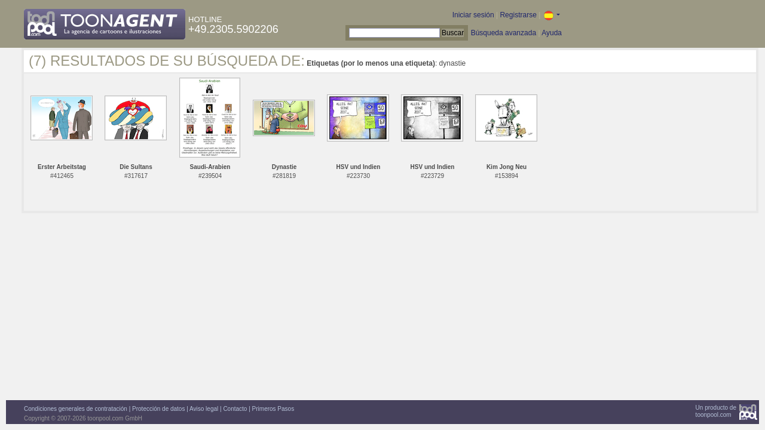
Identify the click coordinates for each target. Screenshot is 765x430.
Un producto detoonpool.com (716, 411)
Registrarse (518, 15)
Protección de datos (158, 409)
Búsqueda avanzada (503, 33)
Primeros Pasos (273, 409)
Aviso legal (203, 409)
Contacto (235, 409)
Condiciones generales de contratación (75, 409)
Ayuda (551, 33)
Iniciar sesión (473, 15)
